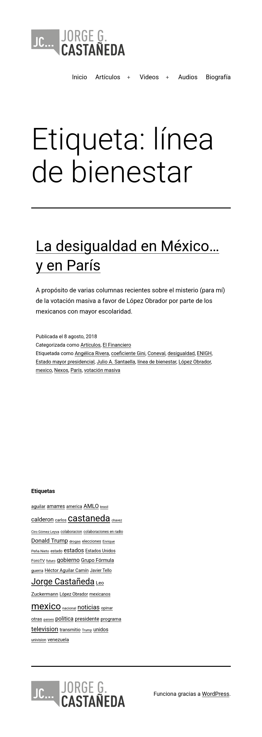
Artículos (107, 77)
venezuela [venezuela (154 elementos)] (58, 639)
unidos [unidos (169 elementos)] (100, 629)
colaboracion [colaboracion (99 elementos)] (71, 532)
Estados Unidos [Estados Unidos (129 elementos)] (100, 550)
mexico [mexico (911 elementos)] (46, 606)
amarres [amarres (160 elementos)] (56, 506)
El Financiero (117, 345)
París (76, 370)
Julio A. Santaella (116, 362)
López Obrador (195, 362)
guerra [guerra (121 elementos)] (37, 570)
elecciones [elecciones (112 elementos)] (91, 541)
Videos (149, 77)
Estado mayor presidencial (65, 362)
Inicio (79, 77)
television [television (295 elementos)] (44, 629)
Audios (188, 77)
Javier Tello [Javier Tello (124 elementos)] (100, 570)
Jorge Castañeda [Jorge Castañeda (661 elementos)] (63, 582)
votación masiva (102, 370)
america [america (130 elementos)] (74, 506)
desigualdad (181, 353)
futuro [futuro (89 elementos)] (51, 561)
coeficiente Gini (128, 353)
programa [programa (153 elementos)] (111, 619)
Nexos (61, 370)
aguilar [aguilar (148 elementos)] (38, 506)
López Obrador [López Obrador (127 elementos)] (74, 594)
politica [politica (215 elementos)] (64, 618)
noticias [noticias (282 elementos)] (88, 607)
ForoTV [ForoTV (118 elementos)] (38, 560)
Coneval (157, 353)
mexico (44, 370)
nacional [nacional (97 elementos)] (69, 608)
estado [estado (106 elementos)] (56, 551)
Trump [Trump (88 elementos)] (87, 630)
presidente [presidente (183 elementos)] (87, 619)
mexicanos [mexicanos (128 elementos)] (99, 594)
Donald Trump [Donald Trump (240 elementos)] (49, 540)
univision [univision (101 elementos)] (38, 640)
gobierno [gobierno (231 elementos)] (68, 560)
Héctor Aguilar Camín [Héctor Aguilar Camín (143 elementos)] (67, 570)
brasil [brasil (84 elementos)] (104, 507)
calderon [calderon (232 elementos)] (42, 519)
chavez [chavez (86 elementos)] (116, 520)
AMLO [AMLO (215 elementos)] (91, 506)
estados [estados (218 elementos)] (74, 550)
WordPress (215, 694)
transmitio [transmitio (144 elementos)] (70, 629)
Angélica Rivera (92, 353)
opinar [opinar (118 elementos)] (107, 608)
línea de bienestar (156, 362)
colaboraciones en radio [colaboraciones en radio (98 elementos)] (103, 532)
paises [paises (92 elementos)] (48, 619)
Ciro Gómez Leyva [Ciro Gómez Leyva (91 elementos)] (45, 532)
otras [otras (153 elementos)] (36, 619)
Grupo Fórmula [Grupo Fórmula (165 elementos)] (97, 560)
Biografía (218, 77)
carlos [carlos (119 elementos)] (61, 520)
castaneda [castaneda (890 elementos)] (89, 518)
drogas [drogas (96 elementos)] (75, 541)
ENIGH (204, 353)
